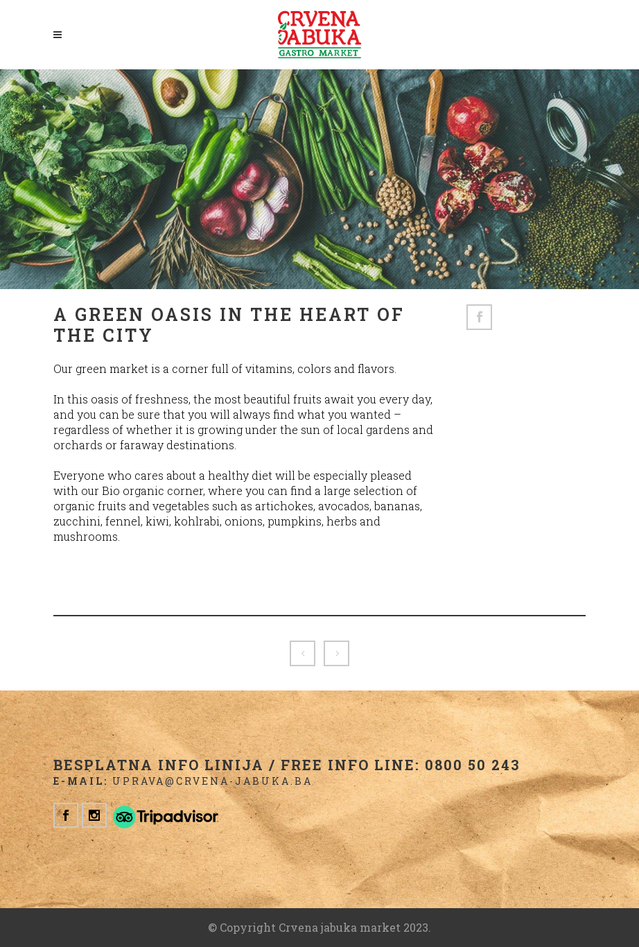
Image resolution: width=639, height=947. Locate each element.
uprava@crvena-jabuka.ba (212, 781)
